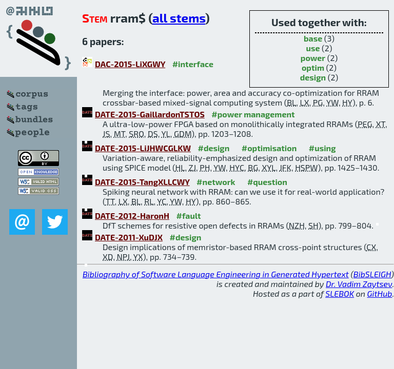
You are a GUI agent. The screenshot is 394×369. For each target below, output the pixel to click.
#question (267, 182)
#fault (188, 215)
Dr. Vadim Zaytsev (359, 284)
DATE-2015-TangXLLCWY (142, 182)
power (313, 58)
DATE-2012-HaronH (132, 215)
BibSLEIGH (372, 274)
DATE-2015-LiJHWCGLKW (143, 148)
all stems (178, 17)
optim (313, 67)
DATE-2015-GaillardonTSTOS (150, 114)
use (313, 48)
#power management (252, 114)
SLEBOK (339, 293)
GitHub (379, 293)
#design (213, 148)
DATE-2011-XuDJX (129, 237)
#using (322, 148)
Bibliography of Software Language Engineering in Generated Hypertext (216, 274)
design (313, 77)
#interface (192, 64)
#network (215, 182)
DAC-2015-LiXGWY (130, 64)
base (313, 38)
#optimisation (269, 148)
